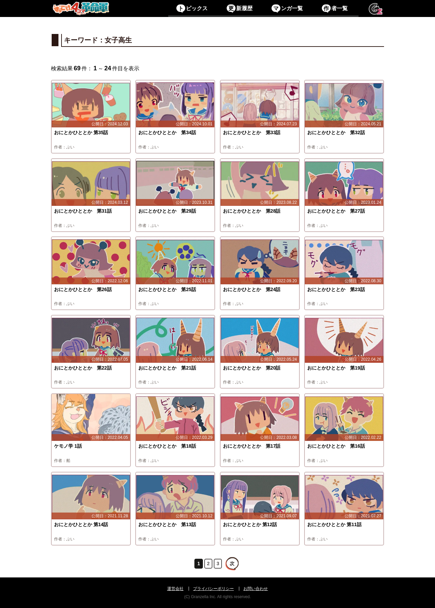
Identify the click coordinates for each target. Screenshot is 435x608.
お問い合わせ (255, 588)
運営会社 (175, 588)
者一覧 (334, 8)
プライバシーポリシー (213, 588)
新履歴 (239, 8)
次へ (232, 563)
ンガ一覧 (287, 8)
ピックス (191, 8)
